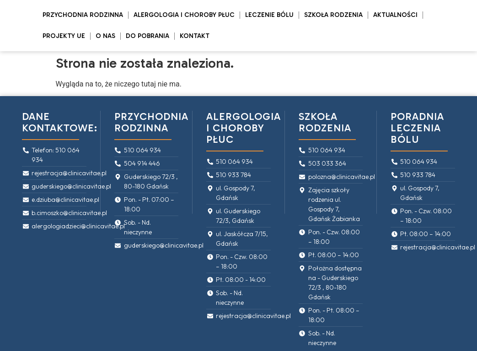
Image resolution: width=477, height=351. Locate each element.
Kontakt (194, 36)
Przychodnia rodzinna (83, 15)
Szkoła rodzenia (333, 15)
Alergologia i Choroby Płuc (184, 15)
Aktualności (395, 15)
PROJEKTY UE (64, 36)
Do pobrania (147, 36)
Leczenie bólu (269, 15)
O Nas (105, 36)
